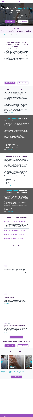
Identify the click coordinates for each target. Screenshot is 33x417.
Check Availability (23, 21)
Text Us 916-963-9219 (16, 81)
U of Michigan (10, 112)
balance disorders (4, 373)
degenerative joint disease (21, 372)
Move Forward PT (11, 211)
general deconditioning (6, 371)
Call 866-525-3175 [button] (10, 21)
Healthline (10, 185)
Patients (6, 323)
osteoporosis (12, 372)
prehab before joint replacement (15, 373)
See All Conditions (16, 376)
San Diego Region (15, 34)
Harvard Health (10, 149)
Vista (20, 34)
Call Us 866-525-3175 (16, 78)
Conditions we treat (8, 36)
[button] (3, 1)
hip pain (22, 371)
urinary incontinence (15, 371)
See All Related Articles (17, 337)
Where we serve (7, 34)
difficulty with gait (5, 372)
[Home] (17, 1)
